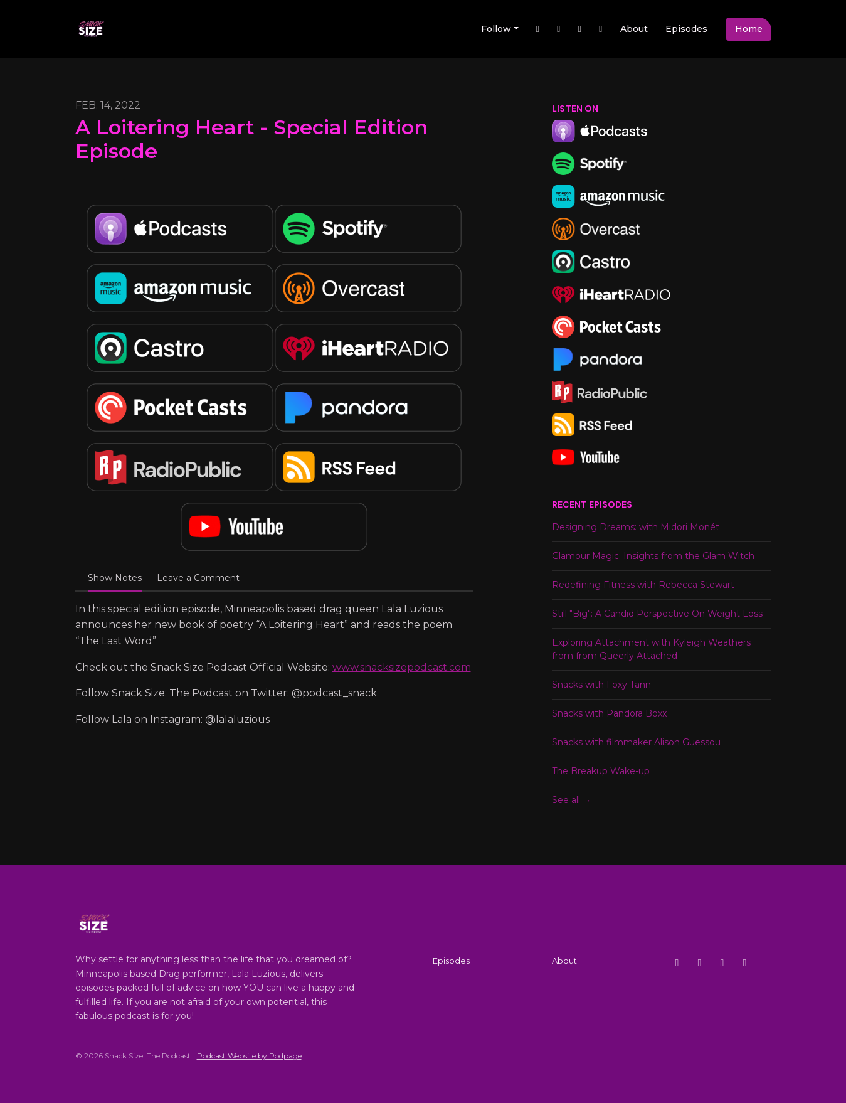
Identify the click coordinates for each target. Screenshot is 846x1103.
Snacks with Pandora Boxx (609, 713)
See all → (571, 800)
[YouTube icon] (745, 963)
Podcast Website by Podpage (249, 1055)
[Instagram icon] (700, 963)
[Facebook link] (558, 29)
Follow (496, 29)
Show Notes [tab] (115, 577)
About (634, 29)
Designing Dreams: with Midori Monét (635, 527)
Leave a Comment (198, 577)
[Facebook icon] (722, 963)
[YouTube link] (600, 29)
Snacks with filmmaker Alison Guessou (636, 742)
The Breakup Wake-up (601, 771)
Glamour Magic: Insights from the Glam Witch (653, 556)
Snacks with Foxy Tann (601, 684)
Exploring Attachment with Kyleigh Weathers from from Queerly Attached (651, 649)
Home (749, 29)
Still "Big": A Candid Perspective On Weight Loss (657, 613)
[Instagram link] (580, 29)
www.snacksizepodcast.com (401, 667)
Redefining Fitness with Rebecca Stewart (643, 584)
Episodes (686, 29)
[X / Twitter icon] (677, 963)
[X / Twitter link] (538, 29)
